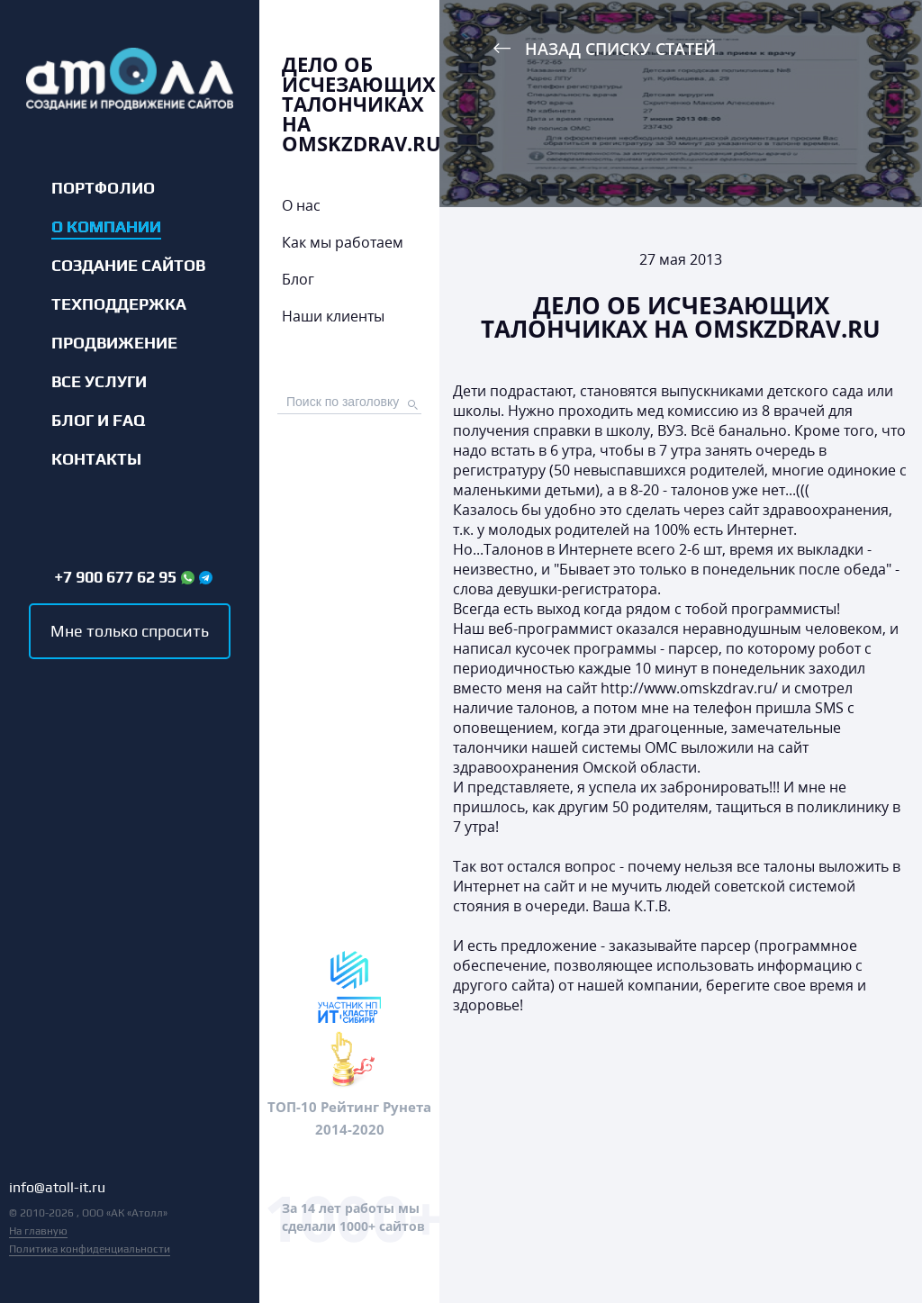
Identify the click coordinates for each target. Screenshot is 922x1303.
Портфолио (103, 188)
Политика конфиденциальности (89, 1249)
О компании (106, 227)
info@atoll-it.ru (57, 1188)
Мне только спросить (129, 630)
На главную (38, 1231)
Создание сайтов (128, 266)
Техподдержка (118, 304)
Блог (298, 279)
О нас (301, 205)
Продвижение (114, 343)
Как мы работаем (342, 242)
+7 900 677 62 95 (115, 577)
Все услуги (99, 382)
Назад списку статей (620, 48)
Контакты (96, 459)
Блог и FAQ (98, 420)
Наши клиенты (333, 316)
